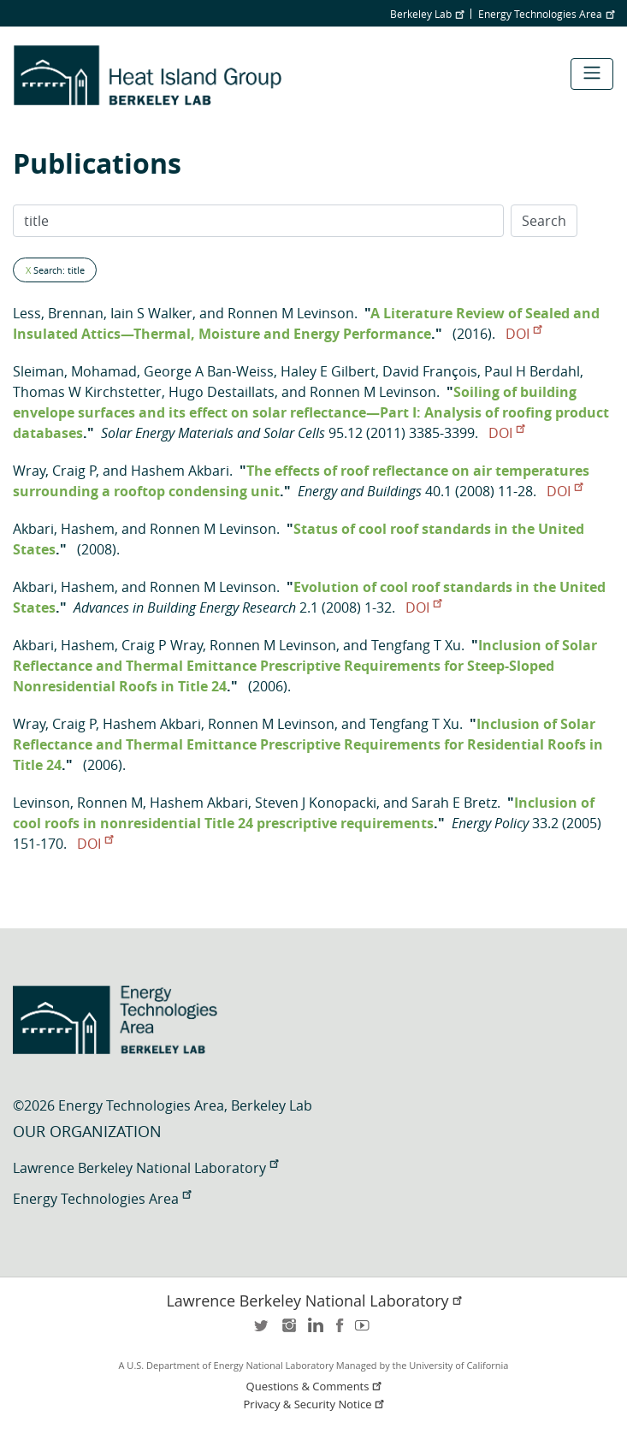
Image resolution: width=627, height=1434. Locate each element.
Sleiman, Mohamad (75, 371)
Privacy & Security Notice (315, 1404)
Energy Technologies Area (546, 14)
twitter (262, 1331)
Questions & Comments (315, 1386)
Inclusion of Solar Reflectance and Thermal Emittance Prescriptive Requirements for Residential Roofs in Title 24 (308, 744)
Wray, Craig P (54, 470)
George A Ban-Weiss (209, 371)
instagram (288, 1331)
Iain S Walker (151, 313)
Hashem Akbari (180, 470)
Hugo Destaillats (222, 391)
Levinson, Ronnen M (78, 802)
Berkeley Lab (427, 14)
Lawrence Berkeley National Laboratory (145, 1167)
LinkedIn (314, 1331)
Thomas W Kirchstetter (87, 391)
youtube (365, 1331)
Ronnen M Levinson (291, 313)
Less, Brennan (58, 313)
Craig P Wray (162, 645)
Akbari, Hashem (64, 528)
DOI (523, 333)
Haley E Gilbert (328, 371)
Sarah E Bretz (454, 802)
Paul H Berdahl (532, 371)
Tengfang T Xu (416, 645)
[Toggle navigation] (592, 74)
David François (429, 371)
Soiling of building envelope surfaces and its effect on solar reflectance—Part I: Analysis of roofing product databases (311, 412)
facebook (339, 1331)
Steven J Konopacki (315, 802)
